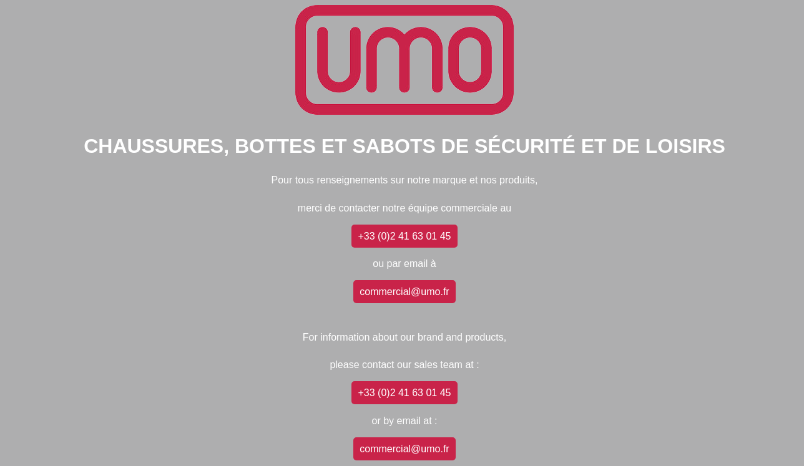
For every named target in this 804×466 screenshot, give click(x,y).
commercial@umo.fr (404, 291)
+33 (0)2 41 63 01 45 (404, 236)
